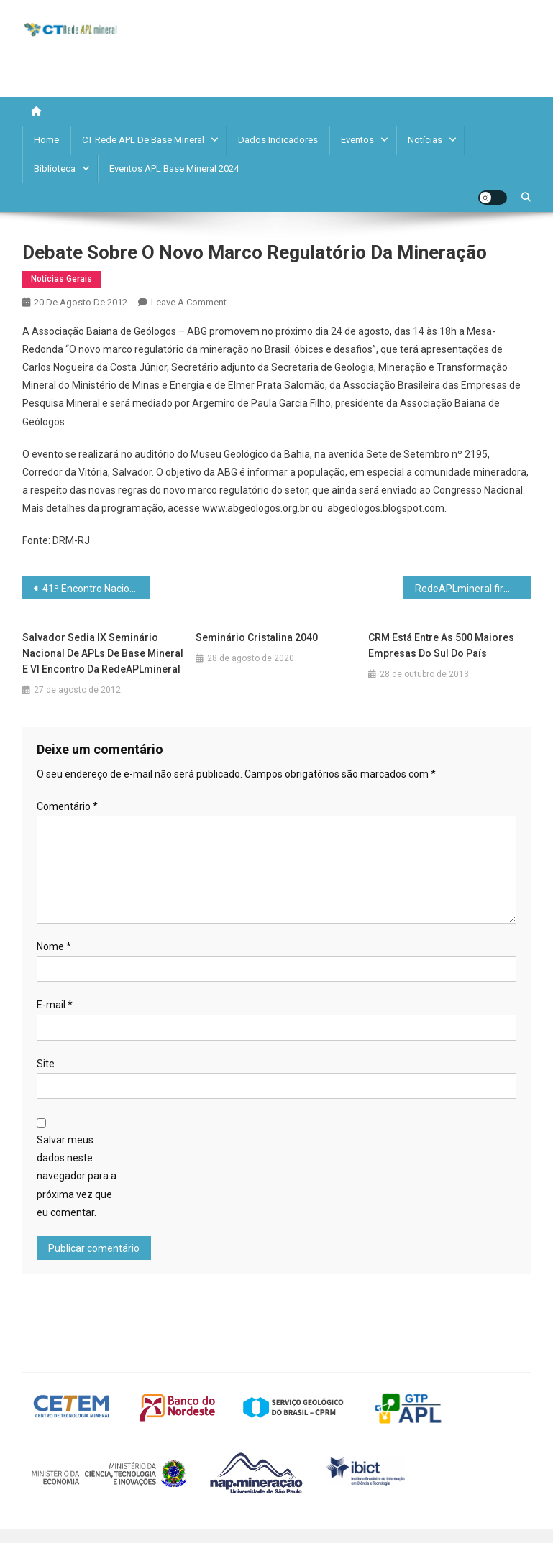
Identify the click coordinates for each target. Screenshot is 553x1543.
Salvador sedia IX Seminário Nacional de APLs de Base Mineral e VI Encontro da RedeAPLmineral (102, 653)
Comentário (67, 806)
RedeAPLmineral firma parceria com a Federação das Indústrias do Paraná (473, 588)
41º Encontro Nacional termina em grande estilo (96, 588)
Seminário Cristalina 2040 (257, 637)
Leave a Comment (189, 302)
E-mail (55, 1004)
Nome (54, 946)
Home (46, 139)
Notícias (425, 139)
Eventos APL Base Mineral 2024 (174, 168)
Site (46, 1063)
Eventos (357, 139)
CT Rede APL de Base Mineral (143, 139)
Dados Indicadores (278, 139)
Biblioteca (55, 168)
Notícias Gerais (61, 279)
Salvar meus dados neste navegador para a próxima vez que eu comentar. (76, 1176)
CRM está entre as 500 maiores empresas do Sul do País (441, 645)
